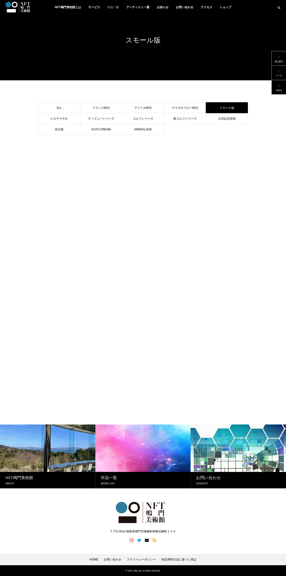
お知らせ (163, 7)
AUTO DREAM (101, 129)
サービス (94, 7)
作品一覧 (113, 7)
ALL (59, 107)
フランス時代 (101, 107)
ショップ (225, 7)
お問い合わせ (184, 7)
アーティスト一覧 (138, 7)
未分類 (59, 129)
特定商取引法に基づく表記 (178, 559)
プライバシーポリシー (141, 559)
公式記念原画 (227, 118)
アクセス (206, 7)
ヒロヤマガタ (59, 118)
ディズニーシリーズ (101, 118)
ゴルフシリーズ (143, 118)
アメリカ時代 (143, 107)
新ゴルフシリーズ (185, 118)
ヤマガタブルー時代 (185, 107)
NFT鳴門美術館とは (68, 7)
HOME (94, 559)
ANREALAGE (143, 129)
